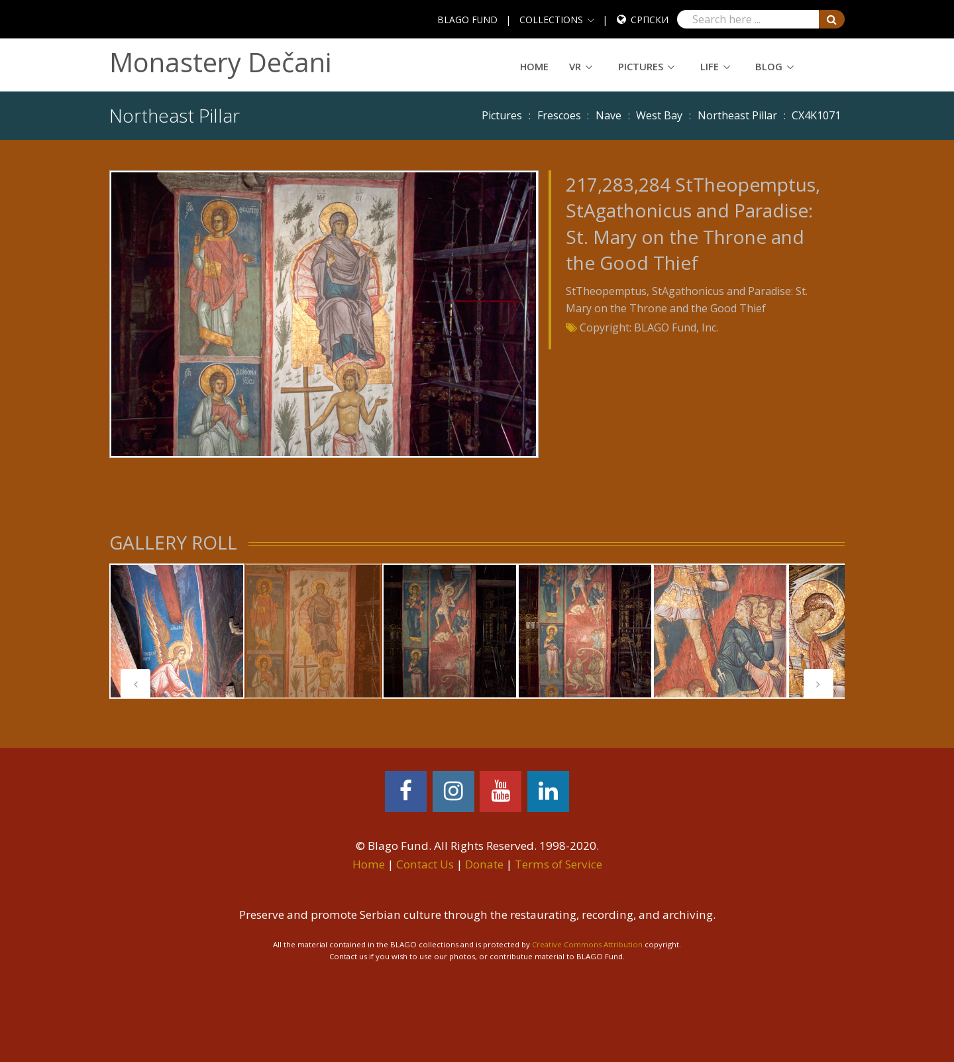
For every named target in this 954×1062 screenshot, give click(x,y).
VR (575, 66)
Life (709, 66)
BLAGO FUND (467, 19)
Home (534, 66)
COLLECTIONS (551, 19)
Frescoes (559, 115)
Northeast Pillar (737, 115)
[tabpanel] (176, 631)
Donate (484, 864)
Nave (608, 115)
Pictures (640, 66)
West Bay (659, 115)
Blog (768, 66)
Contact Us (425, 864)
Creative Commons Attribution (587, 944)
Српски (649, 19)
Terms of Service (558, 864)
